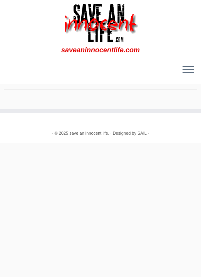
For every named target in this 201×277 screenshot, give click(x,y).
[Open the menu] (188, 70)
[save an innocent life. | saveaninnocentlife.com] (100, 23)
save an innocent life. (89, 133)
